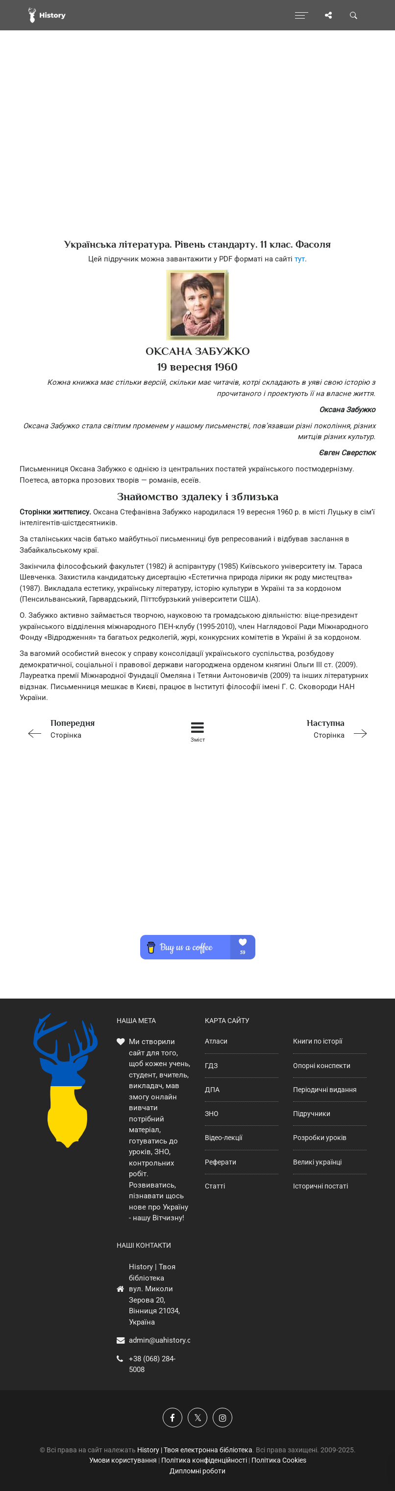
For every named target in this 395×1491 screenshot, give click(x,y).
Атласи (216, 1041)
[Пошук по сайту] (354, 15)
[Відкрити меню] (302, 15)
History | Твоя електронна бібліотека (194, 1450)
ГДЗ (211, 1066)
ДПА (212, 1090)
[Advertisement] (197, 151)
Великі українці (317, 1162)
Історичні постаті (320, 1186)
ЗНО (212, 1114)
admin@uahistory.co (162, 1340)
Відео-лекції (223, 1138)
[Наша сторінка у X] (197, 1417)
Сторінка (91, 728)
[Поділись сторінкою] (328, 15)
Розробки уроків (319, 1138)
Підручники (311, 1114)
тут (300, 259)
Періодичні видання (325, 1090)
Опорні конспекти (321, 1066)
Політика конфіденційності (204, 1460)
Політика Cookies (278, 1460)
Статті (215, 1186)
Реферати (220, 1162)
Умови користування (123, 1460)
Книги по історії (317, 1041)
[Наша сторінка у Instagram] (222, 1417)
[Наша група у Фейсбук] (172, 1417)
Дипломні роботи (197, 1471)
